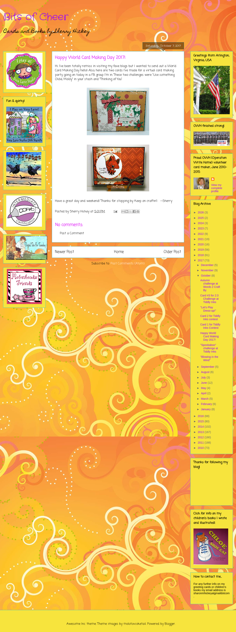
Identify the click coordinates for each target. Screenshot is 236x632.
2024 (201, 223)
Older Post (172, 252)
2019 (201, 249)
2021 (201, 239)
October (206, 275)
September (208, 366)
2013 (201, 432)
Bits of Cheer (35, 17)
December (207, 265)
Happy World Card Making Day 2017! (209, 336)
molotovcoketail (134, 624)
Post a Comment (72, 233)
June (204, 382)
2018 (201, 255)
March (205, 398)
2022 (201, 233)
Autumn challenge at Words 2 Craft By (210, 285)
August (205, 372)
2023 (201, 228)
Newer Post (64, 252)
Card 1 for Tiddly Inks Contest (210, 326)
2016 (201, 416)
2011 (201, 442)
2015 (201, 421)
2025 (201, 217)
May (204, 388)
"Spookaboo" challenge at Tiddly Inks (209, 348)
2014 (201, 426)
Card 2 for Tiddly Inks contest (210, 317)
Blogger (170, 624)
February (207, 404)
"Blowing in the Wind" (209, 358)
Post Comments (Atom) (128, 263)
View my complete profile (216, 188)
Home (119, 252)
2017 (201, 260)
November (207, 270)
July (204, 377)
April (204, 393)
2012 (201, 437)
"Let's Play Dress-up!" (208, 309)
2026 (201, 212)
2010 (201, 447)
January (206, 409)
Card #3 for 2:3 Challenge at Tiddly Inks (209, 299)
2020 (201, 244)
